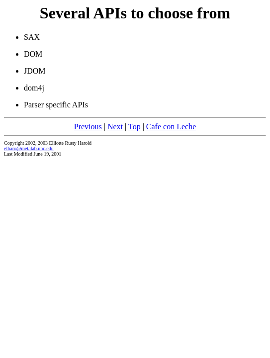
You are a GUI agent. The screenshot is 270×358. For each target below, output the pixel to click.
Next (115, 126)
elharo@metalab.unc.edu (29, 148)
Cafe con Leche (171, 126)
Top (134, 126)
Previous (88, 126)
